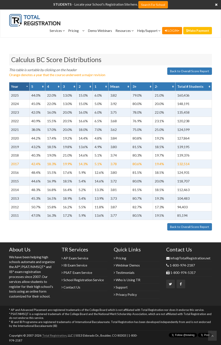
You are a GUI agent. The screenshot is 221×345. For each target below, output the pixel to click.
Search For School (153, 4)
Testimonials (124, 272)
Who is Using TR (127, 280)
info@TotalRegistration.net (190, 258)
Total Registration (54, 335)
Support (121, 287)
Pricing (76, 30)
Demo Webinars (100, 30)
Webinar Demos (127, 265)
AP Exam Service (75, 258)
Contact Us (71, 287)
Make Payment (197, 30)
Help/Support (148, 30)
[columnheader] (19, 86)
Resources (124, 30)
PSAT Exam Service (77, 272)
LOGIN (172, 30)
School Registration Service (83, 280)
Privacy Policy (125, 294)
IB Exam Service (74, 265)
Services (57, 30)
